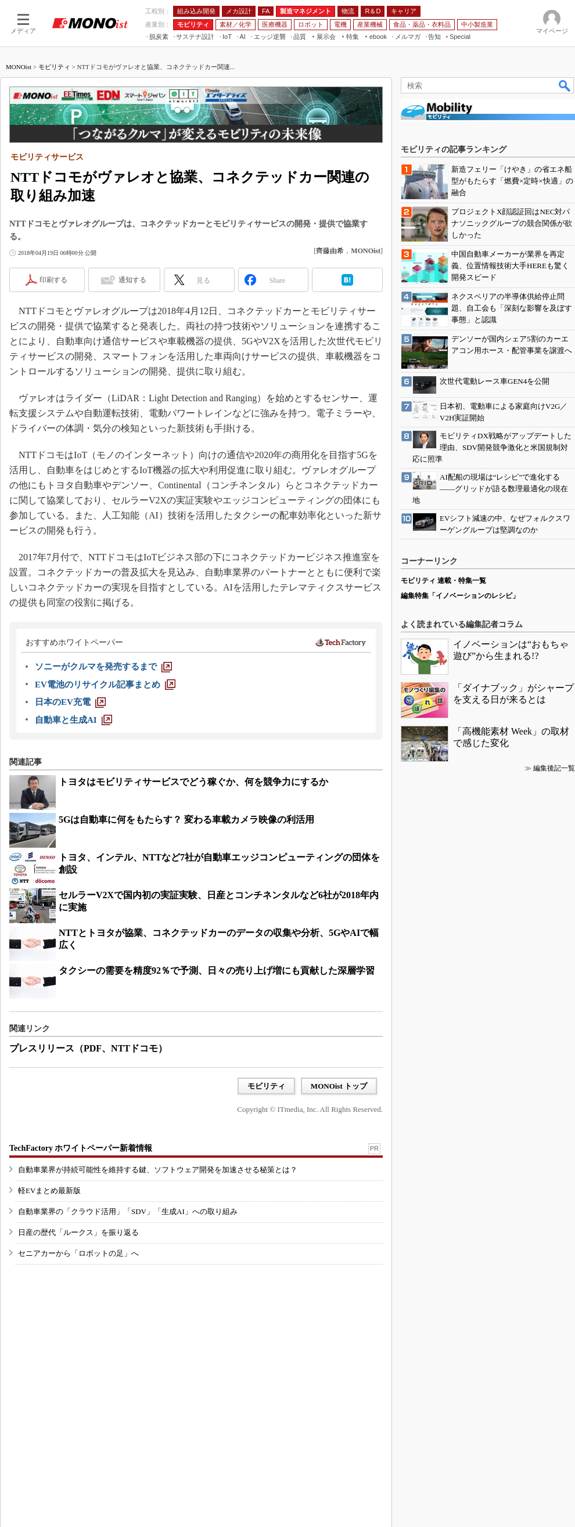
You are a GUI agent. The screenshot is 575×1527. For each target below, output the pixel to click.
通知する (132, 280)
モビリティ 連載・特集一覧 (443, 581)
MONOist (18, 66)
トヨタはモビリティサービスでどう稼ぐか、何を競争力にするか (193, 782)
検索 (565, 85)
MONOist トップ (339, 1086)
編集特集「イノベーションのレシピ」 (460, 596)
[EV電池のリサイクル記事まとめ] (105, 684)
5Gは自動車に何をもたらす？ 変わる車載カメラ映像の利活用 (186, 819)
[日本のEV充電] (70, 702)
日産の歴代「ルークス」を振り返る (78, 1232)
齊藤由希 (330, 251)
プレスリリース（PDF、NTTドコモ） (88, 1048)
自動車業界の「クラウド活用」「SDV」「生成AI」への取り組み (128, 1211)
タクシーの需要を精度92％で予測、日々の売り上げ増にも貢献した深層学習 (217, 970)
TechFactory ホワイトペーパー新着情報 (80, 1148)
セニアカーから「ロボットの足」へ (78, 1253)
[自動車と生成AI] (73, 720)
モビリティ (54, 66)
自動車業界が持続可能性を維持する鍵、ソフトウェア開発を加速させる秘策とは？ (157, 1169)
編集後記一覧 (554, 768)
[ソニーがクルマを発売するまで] (103, 666)
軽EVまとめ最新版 (49, 1190)
